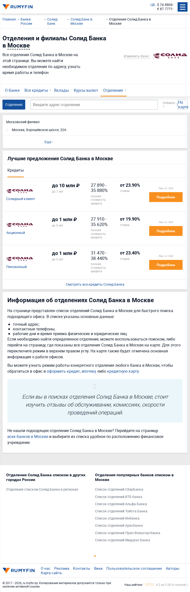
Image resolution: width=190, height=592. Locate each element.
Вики (98, 568)
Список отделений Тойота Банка (121, 511)
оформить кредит (63, 371)
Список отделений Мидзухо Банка (122, 540)
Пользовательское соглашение (134, 568)
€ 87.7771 (165, 9)
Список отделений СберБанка (119, 489)
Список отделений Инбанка (117, 518)
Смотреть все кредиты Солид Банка (95, 284)
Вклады (61, 90)
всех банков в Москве (27, 436)
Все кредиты (36, 90)
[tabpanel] (48, 483)
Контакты (81, 568)
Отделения (113, 90)
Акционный (15, 233)
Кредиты (15, 170)
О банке (12, 90)
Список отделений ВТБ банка (118, 497)
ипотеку (89, 371)
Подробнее (166, 197)
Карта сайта (51, 572)
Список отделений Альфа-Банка (121, 504)
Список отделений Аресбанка (119, 526)
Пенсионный (16, 267)
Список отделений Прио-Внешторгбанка (127, 533)
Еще (48, 141)
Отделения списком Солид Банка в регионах (42, 489)
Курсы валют (86, 90)
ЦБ (152, 5)
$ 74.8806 (165, 5)
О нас (45, 568)
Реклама (61, 568)
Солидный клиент (20, 199)
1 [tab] (95, 555)
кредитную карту (123, 371)
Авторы (172, 568)
